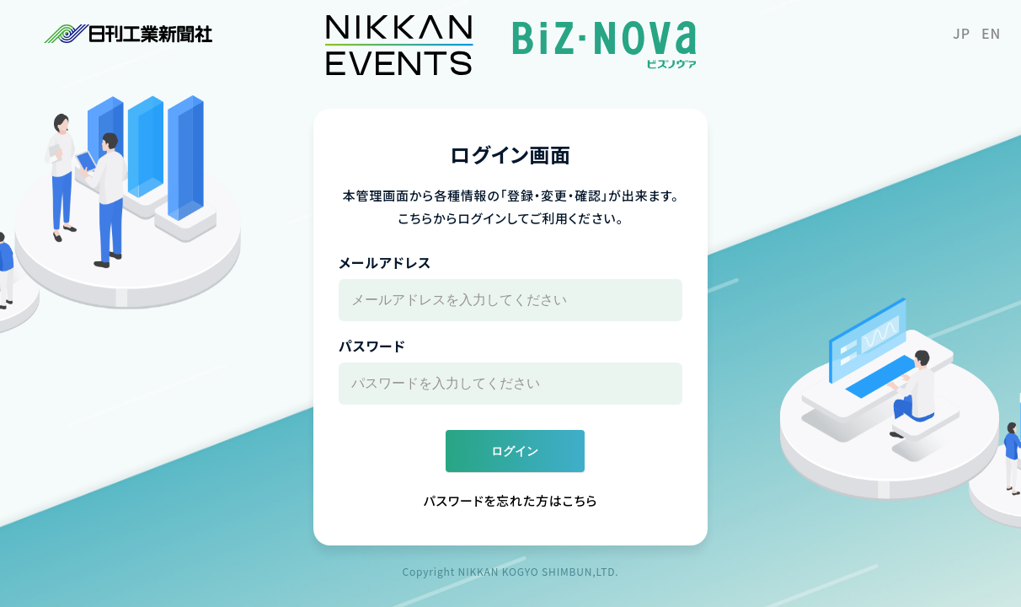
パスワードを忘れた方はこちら (511, 500)
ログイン (514, 451)
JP (961, 33)
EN (991, 33)
